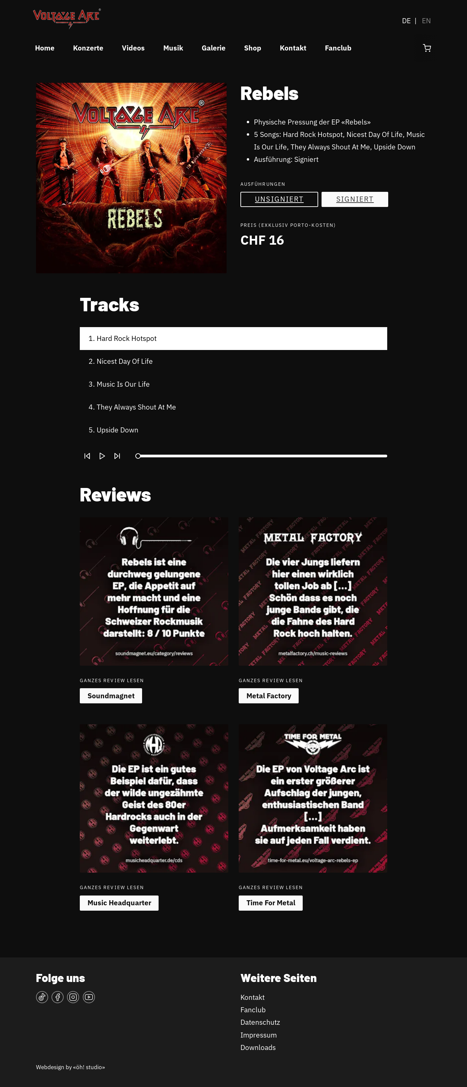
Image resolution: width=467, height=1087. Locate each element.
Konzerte (88, 47)
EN (426, 20)
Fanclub (338, 47)
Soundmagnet (111, 695)
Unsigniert (279, 199)
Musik (173, 47)
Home (45, 47)
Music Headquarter (119, 902)
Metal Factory (268, 695)
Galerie (214, 47)
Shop (252, 47)
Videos (133, 47)
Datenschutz (260, 1022)
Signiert (355, 199)
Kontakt (293, 47)
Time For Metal (270, 902)
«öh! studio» (89, 1067)
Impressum (258, 1035)
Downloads (258, 1047)
